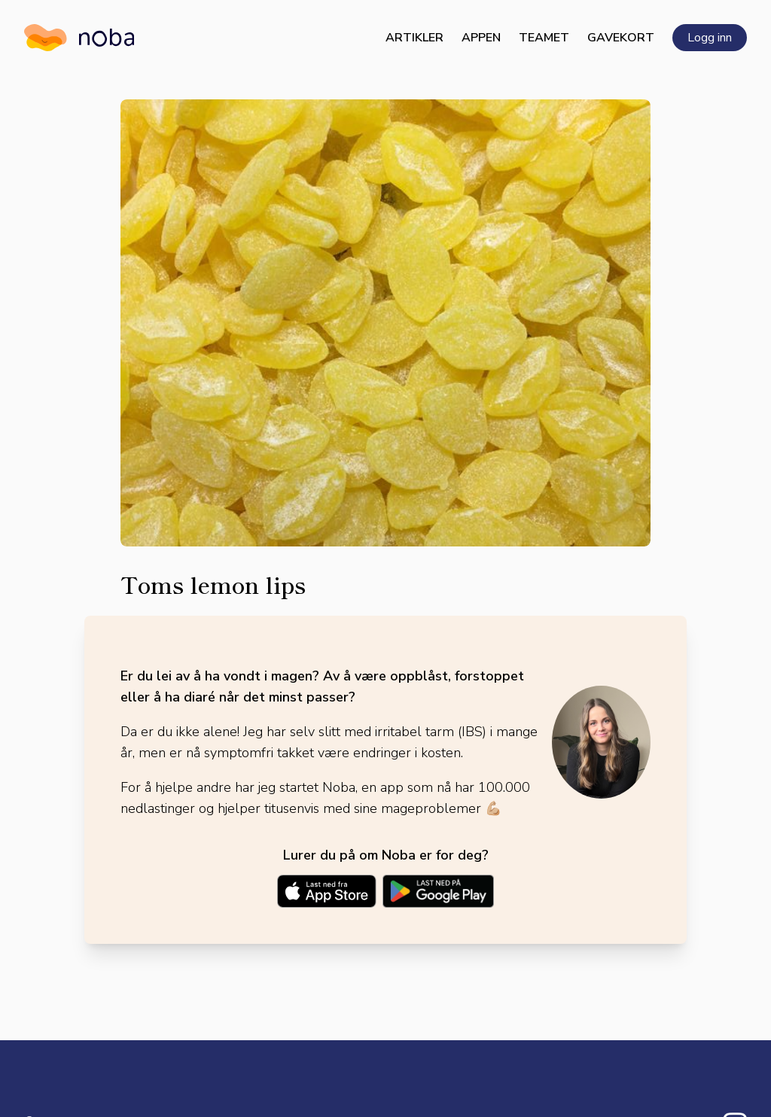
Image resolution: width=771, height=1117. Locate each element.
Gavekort (620, 37)
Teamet (544, 37)
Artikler (414, 37)
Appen (481, 37)
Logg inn (709, 37)
